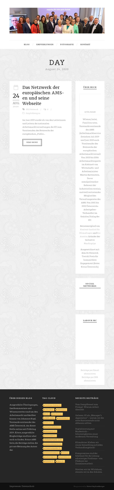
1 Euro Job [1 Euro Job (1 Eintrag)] (49, 409)
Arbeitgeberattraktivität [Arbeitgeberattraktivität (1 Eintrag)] (52, 427)
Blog (27, 44)
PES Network (32, 109)
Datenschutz (28, 486)
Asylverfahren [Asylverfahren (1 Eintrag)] (65, 457)
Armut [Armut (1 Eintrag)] (65, 452)
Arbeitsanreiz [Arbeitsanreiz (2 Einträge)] (50, 431)
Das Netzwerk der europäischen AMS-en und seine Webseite (43, 95)
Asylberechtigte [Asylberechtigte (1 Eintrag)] (50, 457)
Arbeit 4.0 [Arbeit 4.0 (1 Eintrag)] (48, 422)
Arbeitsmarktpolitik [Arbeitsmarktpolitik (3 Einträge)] (52, 448)
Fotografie (67, 44)
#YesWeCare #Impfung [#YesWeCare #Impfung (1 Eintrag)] (52, 405)
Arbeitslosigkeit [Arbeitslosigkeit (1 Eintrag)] (50, 435)
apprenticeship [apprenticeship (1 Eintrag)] (63, 418)
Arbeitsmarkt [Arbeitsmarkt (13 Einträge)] (53, 440)
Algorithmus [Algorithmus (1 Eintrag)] (57, 414)
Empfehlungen (44, 44)
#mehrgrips (90, 243)
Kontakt (85, 44)
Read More (32, 142)
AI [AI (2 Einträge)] (46, 414)
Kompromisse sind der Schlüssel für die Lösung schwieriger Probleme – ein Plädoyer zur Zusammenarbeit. (89, 458)
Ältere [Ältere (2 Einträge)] (60, 461)
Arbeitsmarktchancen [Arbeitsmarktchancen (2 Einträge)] (53, 444)
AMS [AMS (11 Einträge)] (49, 418)
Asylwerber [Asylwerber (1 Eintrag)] (49, 461)
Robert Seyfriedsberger (96, 486)
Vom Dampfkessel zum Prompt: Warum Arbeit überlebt (87, 407)
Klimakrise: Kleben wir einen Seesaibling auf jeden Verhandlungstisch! (89, 445)
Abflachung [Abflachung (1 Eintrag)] (61, 409)
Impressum (15, 486)
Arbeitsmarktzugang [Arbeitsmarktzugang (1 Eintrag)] (51, 452)
